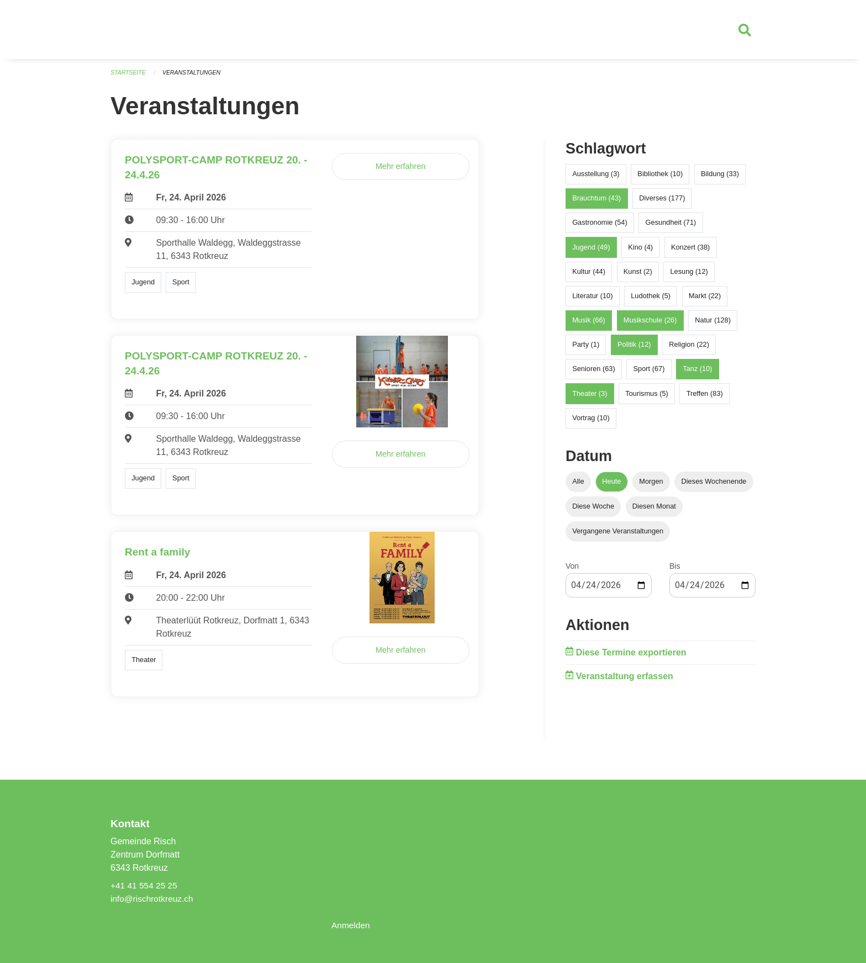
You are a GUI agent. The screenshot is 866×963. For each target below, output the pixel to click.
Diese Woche (593, 511)
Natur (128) (713, 325)
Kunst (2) (638, 276)
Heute (611, 486)
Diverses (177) (662, 203)
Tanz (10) (697, 373)
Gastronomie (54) (599, 227)
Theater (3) (589, 398)
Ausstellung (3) (595, 178)
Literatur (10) (592, 301)
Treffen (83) (705, 398)
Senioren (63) (593, 373)
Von (572, 571)
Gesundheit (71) (671, 227)
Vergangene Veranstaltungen (617, 536)
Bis (674, 571)
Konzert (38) (690, 251)
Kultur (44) (588, 276)
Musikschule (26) (650, 325)
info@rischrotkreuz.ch (153, 898)
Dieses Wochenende (714, 486)
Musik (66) (588, 325)
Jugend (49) (591, 251)
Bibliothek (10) (660, 178)
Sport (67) (649, 373)
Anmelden (351, 925)
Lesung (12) (688, 276)
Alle (578, 486)
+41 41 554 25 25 (144, 885)
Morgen (651, 486)
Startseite (128, 77)
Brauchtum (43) (596, 203)
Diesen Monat (654, 511)
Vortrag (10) (591, 423)
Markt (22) (705, 301)
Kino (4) (640, 251)
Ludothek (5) (650, 301)
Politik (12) (634, 349)
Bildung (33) (720, 178)
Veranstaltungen (194, 77)
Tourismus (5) (646, 398)
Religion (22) (689, 349)
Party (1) (585, 349)
